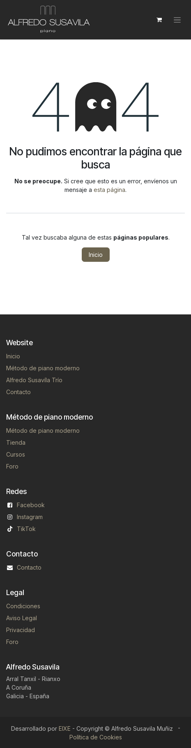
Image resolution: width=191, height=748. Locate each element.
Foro (12, 466)
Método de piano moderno (43, 368)
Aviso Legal (21, 617)
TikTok (26, 528)
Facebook (31, 504)
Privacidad (20, 629)
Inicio (96, 254)
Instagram (30, 516)
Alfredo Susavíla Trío (34, 379)
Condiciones (23, 606)
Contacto (18, 391)
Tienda (15, 442)
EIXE (65, 728)
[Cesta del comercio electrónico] (159, 19)
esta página (109, 189)
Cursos (15, 454)
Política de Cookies (95, 737)
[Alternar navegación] (177, 20)
